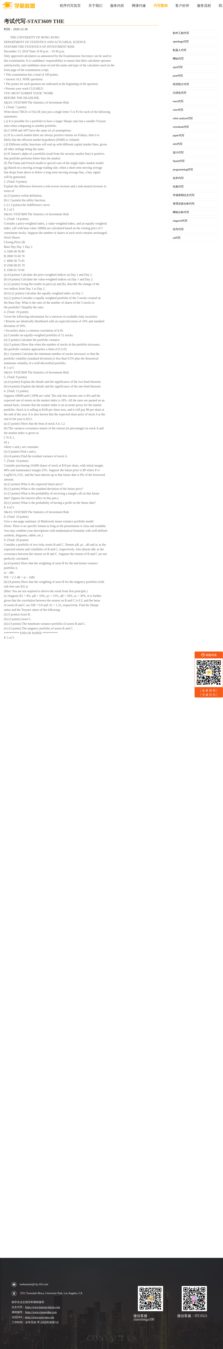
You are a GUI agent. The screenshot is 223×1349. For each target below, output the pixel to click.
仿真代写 (178, 186)
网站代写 (178, 58)
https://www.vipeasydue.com (41, 1312)
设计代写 (178, 152)
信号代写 (178, 229)
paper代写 (178, 135)
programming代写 (183, 169)
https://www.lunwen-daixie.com (42, 1307)
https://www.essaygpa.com (39, 1317)
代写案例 (161, 6)
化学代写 (178, 178)
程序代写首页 (70, 6)
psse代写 (178, 75)
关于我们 (95, 6)
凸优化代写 (179, 93)
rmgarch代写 (180, 221)
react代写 (178, 101)
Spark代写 (179, 161)
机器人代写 (179, 50)
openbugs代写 (181, 41)
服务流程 (204, 6)
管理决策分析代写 (183, 203)
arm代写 (177, 144)
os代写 (177, 238)
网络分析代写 (181, 212)
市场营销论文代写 (183, 195)
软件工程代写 (181, 33)
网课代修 (139, 6)
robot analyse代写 (183, 118)
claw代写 (178, 110)
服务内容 (117, 6)
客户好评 (182, 6)
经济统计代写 (181, 84)
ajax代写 (178, 67)
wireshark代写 (181, 127)
